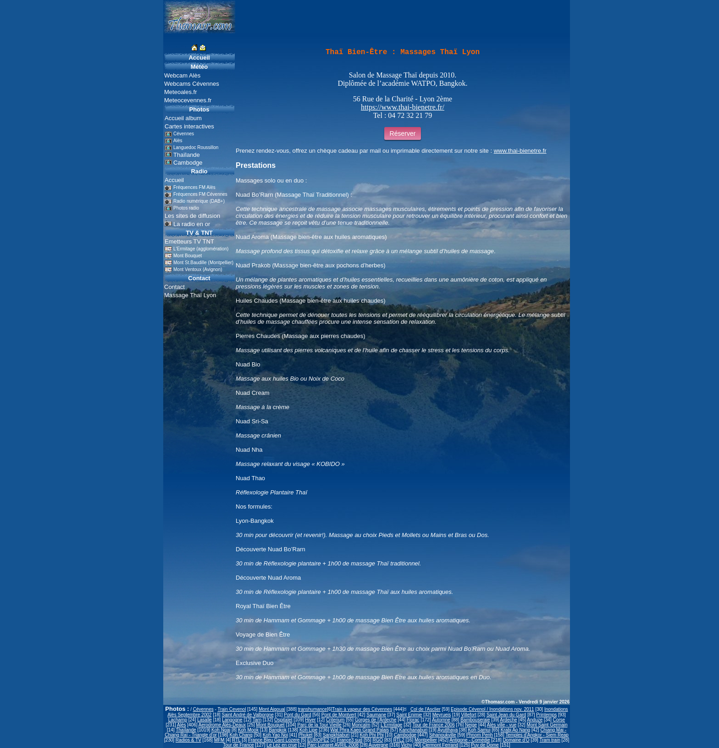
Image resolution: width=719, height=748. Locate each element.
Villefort (468, 714)
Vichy (406, 745)
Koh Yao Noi (275, 734)
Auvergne (378, 745)
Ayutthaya (447, 729)
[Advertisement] (133, 171)
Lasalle (204, 719)
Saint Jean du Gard (506, 714)
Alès (181, 724)
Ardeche (508, 719)
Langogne (232, 719)
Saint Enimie (409, 714)
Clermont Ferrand (440, 745)
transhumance (312, 709)
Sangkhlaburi (336, 734)
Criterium (335, 719)
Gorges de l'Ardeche (376, 719)
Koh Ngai (220, 729)
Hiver (310, 719)
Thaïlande (186, 729)
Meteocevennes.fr (187, 100)
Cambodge (405, 734)
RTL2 (398, 739)
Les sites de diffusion (192, 215)
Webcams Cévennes (191, 83)
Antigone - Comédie (469, 739)
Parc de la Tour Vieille (319, 724)
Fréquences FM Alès (194, 187)
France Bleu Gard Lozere (273, 739)
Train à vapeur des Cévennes (362, 709)
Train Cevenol (231, 709)
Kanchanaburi (413, 729)
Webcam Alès (182, 75)
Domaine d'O (516, 739)
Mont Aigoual (272, 709)
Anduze (534, 719)
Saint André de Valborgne (248, 714)
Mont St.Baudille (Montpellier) (203, 262)
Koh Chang (241, 734)
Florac (413, 719)
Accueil (199, 57)
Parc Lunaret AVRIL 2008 (333, 745)
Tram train (550, 739)
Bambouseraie (475, 719)
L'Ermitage (392, 724)
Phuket (305, 734)
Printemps (546, 714)
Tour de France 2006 (433, 724)
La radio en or (191, 224)
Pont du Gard (297, 714)
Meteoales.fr (180, 92)
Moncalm (361, 724)
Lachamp (177, 719)
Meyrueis (441, 714)
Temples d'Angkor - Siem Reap (537, 734)
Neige (471, 724)
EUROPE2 (318, 739)
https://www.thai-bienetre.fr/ (402, 107)
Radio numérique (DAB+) (199, 201)
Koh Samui (479, 729)
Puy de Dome (485, 745)
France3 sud (350, 739)
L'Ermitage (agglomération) (200, 248)
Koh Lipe (308, 729)
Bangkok (278, 729)
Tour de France (238, 745)
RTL (236, 739)
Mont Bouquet (187, 255)
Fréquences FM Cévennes (200, 194)
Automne (441, 719)
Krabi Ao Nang (516, 729)
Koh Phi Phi (371, 734)
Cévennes (203, 709)
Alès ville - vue (501, 724)
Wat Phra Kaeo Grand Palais (359, 729)
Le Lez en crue (281, 745)
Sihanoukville (442, 734)
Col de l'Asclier (425, 709)
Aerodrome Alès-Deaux (222, 724)
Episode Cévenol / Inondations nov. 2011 (492, 709)
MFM (219, 739)
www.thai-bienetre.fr (520, 150)
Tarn (257, 719)
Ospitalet (283, 719)
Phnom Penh (479, 734)
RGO (377, 739)
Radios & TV (188, 739)
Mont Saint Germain (547, 724)
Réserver (403, 133)
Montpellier (426, 739)
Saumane (376, 714)
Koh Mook (248, 729)
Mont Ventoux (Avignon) (197, 269)
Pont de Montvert (338, 714)
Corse (559, 719)
